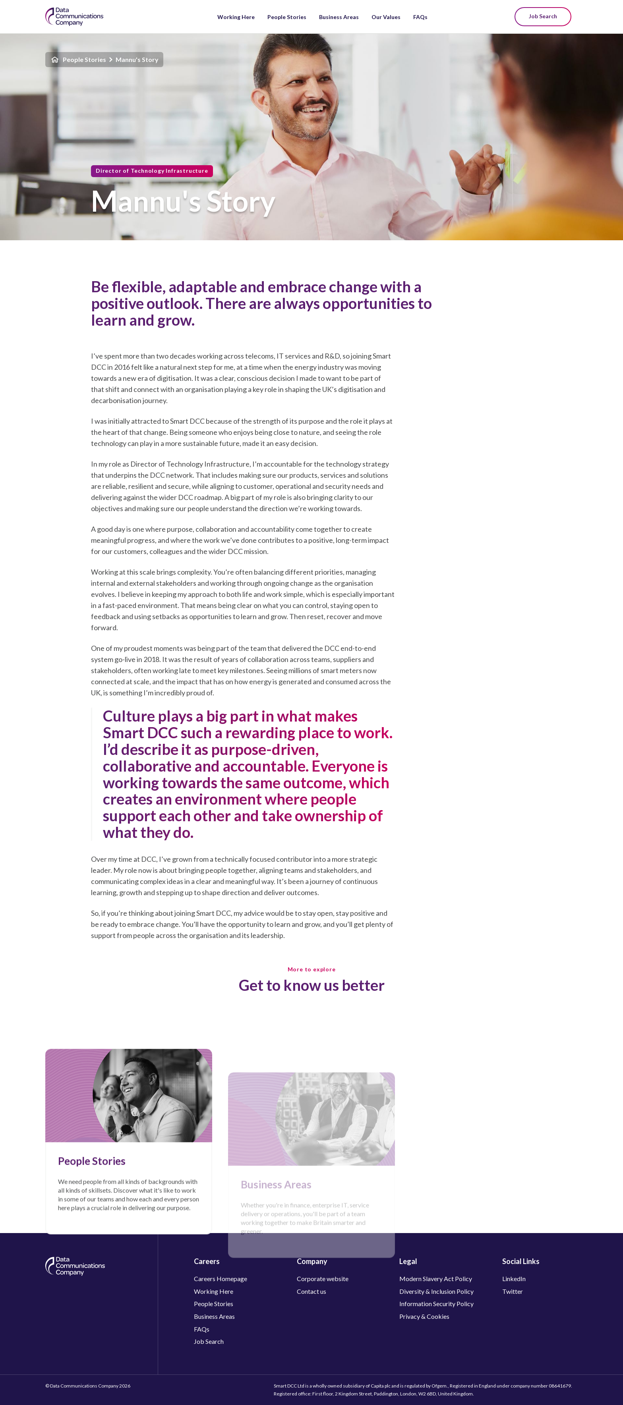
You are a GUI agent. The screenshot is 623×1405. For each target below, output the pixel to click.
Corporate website (322, 1278)
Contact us (311, 1291)
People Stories (286, 17)
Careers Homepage (220, 1278)
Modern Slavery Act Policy (435, 1278)
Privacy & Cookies (424, 1316)
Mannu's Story (137, 59)
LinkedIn (514, 1278)
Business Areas (339, 17)
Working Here (236, 17)
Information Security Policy (436, 1303)
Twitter (512, 1291)
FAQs (420, 17)
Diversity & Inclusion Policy (436, 1291)
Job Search (543, 16)
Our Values (385, 17)
